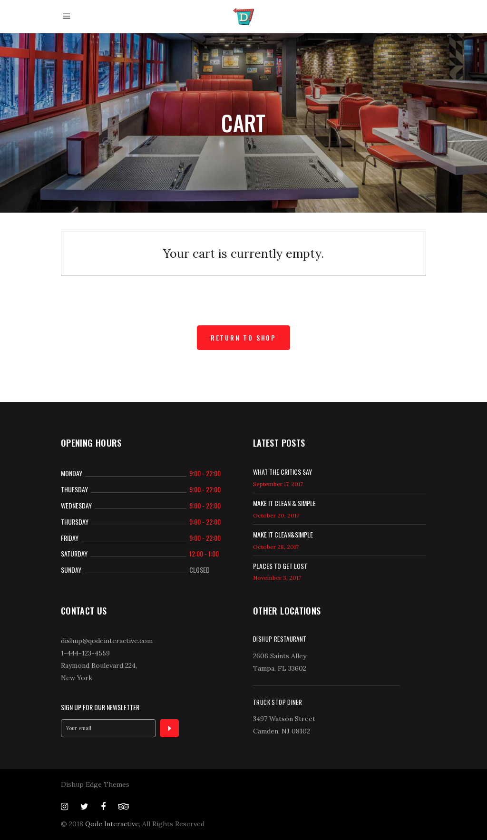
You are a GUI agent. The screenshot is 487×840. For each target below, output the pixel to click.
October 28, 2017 (276, 546)
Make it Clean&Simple (283, 534)
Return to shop (243, 337)
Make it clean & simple (284, 503)
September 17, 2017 (278, 484)
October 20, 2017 (276, 515)
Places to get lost (280, 566)
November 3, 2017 (277, 577)
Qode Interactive (112, 824)
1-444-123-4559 (85, 653)
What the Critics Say (282, 472)
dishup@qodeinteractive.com (107, 640)
